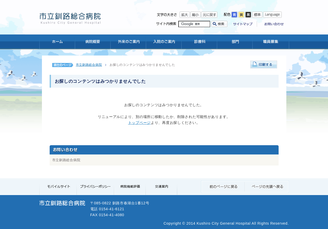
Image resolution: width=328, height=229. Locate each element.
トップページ (139, 123)
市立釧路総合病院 (89, 64)
